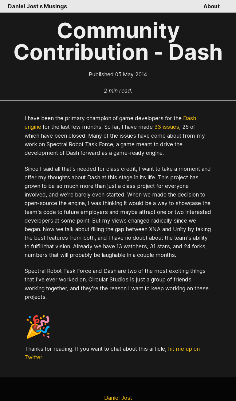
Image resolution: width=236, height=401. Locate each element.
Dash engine (189, 118)
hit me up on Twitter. (184, 340)
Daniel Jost (117, 380)
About (212, 6)
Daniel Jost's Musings (36, 6)
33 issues (142, 127)
